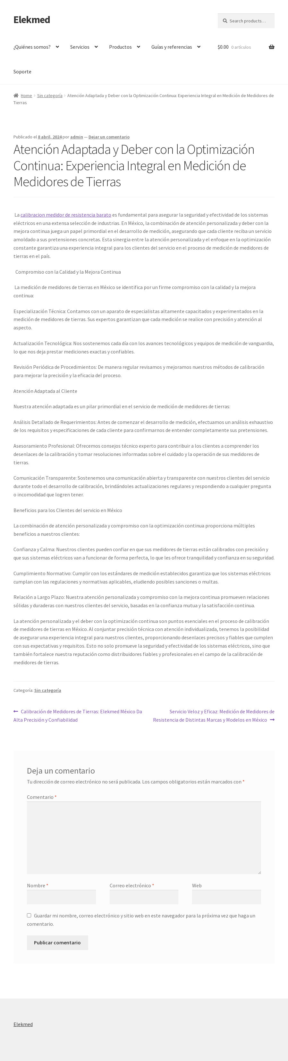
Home (26, 95)
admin (76, 137)
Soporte (22, 71)
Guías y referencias (171, 47)
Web (197, 885)
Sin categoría (50, 95)
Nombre (37, 885)
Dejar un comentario (109, 137)
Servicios (79, 47)
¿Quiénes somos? (32, 47)
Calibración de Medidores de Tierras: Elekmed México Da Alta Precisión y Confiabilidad (77, 715)
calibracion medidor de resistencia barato (66, 214)
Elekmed (31, 19)
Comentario (42, 797)
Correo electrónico (132, 885)
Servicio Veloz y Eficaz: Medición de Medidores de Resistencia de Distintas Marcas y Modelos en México (214, 715)
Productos (120, 47)
